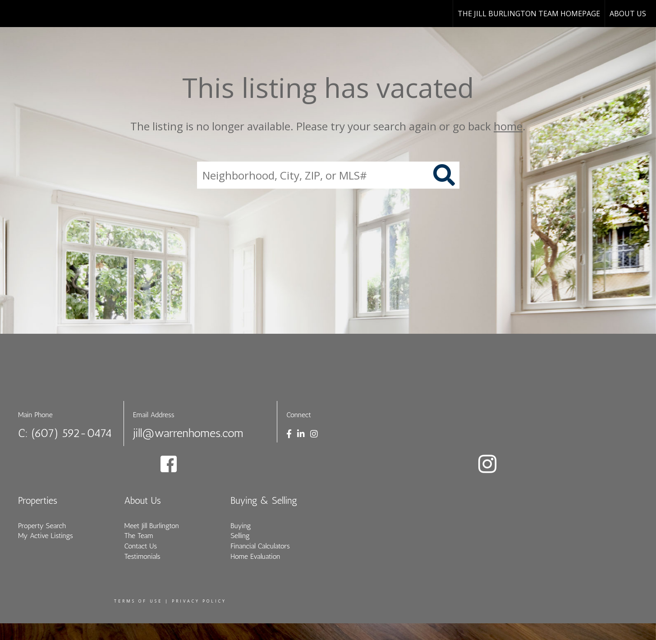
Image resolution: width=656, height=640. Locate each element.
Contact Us (140, 546)
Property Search (42, 525)
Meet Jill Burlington (151, 525)
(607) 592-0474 (72, 433)
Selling (240, 535)
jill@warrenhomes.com (188, 433)
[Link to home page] (11, 13)
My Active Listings (45, 535)
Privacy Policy (199, 601)
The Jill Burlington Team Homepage (529, 13)
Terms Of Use (138, 601)
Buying (240, 525)
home (508, 126)
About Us (628, 13)
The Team (138, 535)
